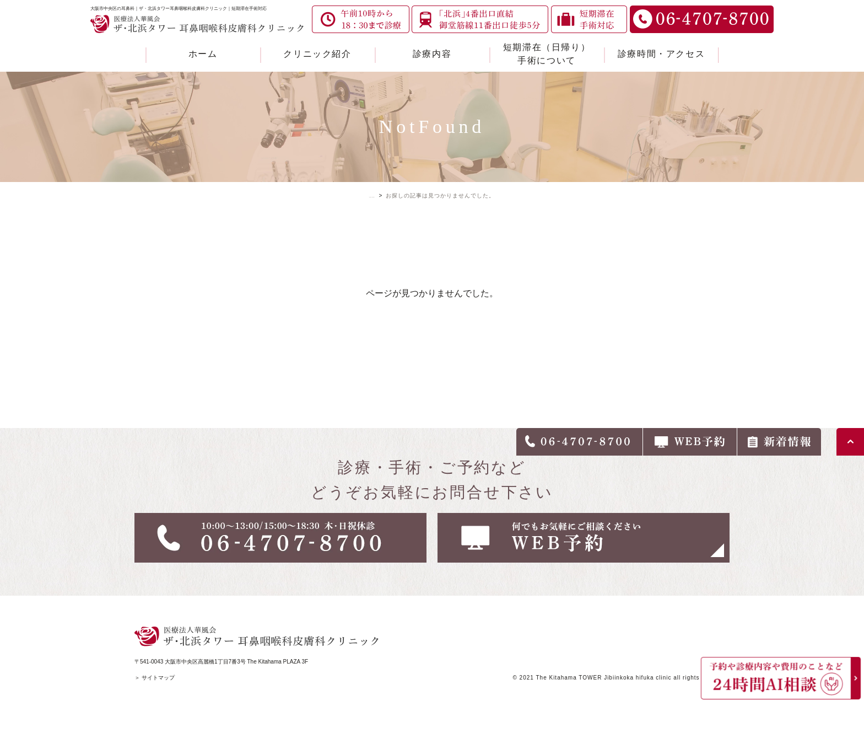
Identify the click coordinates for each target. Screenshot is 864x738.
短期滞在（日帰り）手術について (546, 53)
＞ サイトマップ (154, 678)
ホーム (203, 53)
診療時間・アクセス (661, 53)
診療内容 (432, 53)
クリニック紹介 (317, 53)
